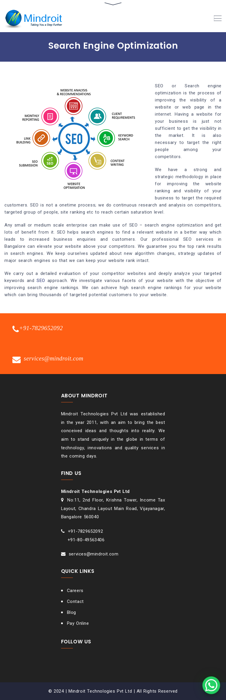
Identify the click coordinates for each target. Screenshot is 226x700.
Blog (71, 612)
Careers (75, 590)
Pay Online (78, 623)
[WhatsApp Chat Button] (211, 685)
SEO (41, 280)
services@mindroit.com (94, 554)
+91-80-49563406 (86, 539)
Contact (75, 601)
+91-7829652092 (85, 531)
